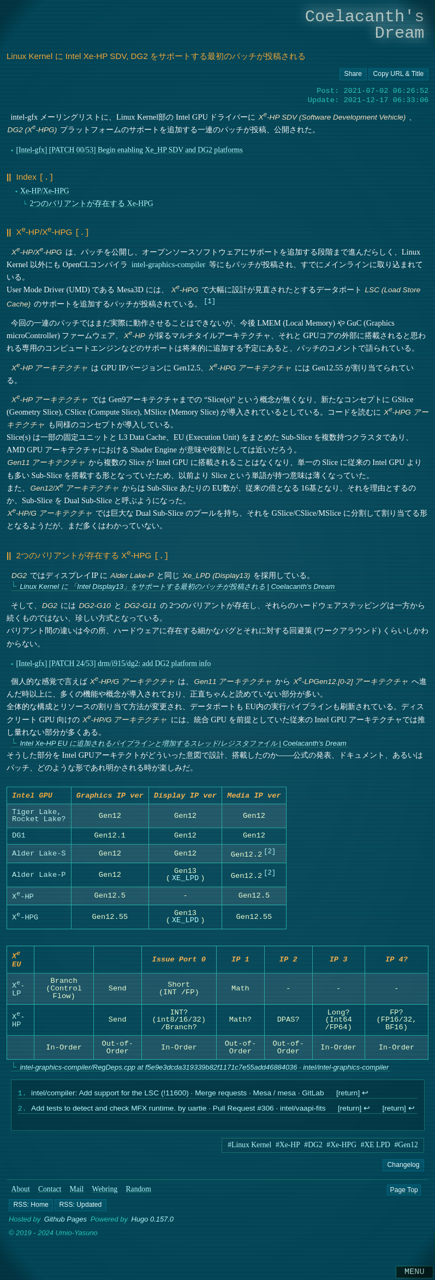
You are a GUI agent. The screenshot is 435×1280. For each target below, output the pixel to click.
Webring (105, 1193)
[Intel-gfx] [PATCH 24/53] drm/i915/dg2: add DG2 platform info (113, 660)
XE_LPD (185, 877)
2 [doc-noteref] (269, 851)
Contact (50, 1193)
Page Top (404, 1194)
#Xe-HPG (341, 1149)
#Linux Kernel (249, 1149)
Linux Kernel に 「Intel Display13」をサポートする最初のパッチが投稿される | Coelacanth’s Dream (177, 584)
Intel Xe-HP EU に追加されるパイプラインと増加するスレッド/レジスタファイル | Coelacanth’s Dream (183, 740)
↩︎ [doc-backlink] (365, 1097)
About (20, 1193)
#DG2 (313, 1149)
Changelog (404, 1169)
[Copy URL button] (353, 74)
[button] (31, 1210)
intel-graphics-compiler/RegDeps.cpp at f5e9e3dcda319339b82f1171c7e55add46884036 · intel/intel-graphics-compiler (204, 1069)
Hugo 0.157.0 (153, 1224)
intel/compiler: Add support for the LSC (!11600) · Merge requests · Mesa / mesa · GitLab (177, 1097)
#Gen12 (406, 1149)
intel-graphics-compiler (169, 262)
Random (138, 1193)
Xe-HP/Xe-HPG (44, 190)
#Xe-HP (288, 1149)
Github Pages (65, 1224)
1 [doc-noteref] (209, 298)
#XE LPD (375, 1149)
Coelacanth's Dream (365, 24)
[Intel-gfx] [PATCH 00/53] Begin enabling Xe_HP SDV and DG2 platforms (129, 150)
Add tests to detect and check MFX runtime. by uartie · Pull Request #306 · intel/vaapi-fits (178, 1113)
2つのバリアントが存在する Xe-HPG (91, 202)
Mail (77, 1193)
